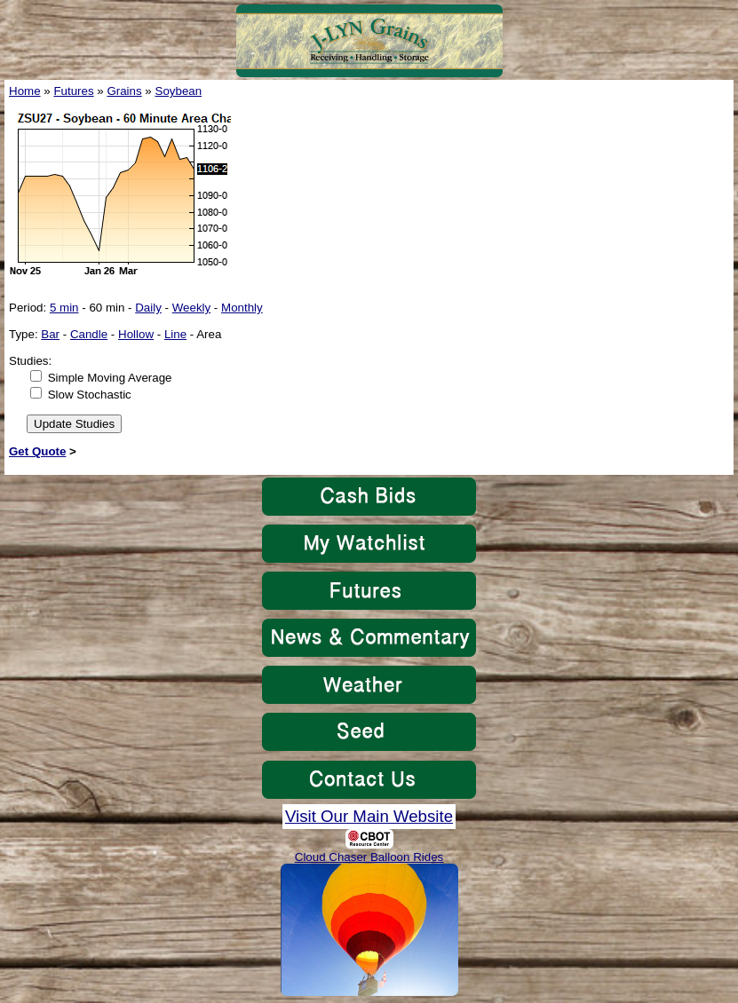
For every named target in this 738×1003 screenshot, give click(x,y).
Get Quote (37, 451)
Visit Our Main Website (369, 816)
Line (175, 334)
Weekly (191, 307)
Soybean (178, 91)
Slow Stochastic (89, 394)
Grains (124, 91)
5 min (64, 307)
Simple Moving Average (110, 377)
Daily (148, 307)
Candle (88, 334)
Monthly (242, 307)
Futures (73, 91)
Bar (50, 334)
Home (25, 91)
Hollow (136, 334)
